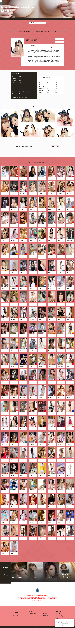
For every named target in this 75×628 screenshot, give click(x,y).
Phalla (40, 288)
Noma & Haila (51, 350)
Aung (12, 256)
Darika (68, 224)
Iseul (2, 256)
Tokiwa (31, 491)
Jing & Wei (13, 240)
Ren (30, 428)
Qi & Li (40, 366)
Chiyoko (12, 491)
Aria (49, 256)
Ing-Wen (22, 240)
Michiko (21, 506)
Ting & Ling (3, 428)
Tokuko (12, 428)
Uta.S (59, 209)
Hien (2, 272)
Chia (12, 224)
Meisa (40, 319)
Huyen (31, 288)
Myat (68, 335)
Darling (21, 350)
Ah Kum (3, 319)
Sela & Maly (22, 397)
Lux (39, 209)
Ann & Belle (60, 193)
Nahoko (68, 475)
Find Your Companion (33, 22)
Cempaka (3, 288)
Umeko (40, 397)
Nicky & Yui (32, 444)
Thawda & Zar (32, 193)
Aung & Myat (51, 335)
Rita (68, 366)
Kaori (49, 444)
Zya (49, 319)
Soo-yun (21, 413)
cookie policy (65, 623)
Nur (58, 350)
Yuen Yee (13, 475)
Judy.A (31, 209)
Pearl (31, 366)
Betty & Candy (23, 193)
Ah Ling (21, 209)
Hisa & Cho (32, 319)
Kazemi (68, 272)
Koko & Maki (60, 413)
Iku (39, 506)
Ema (2, 491)
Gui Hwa (69, 209)
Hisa (49, 413)
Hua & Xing (69, 444)
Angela (68, 428)
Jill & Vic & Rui (70, 240)
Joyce (40, 272)
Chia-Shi (40, 428)
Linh (40, 444)
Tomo (21, 428)
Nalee (31, 475)
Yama (59, 475)
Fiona (59, 240)
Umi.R (31, 335)
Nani (21, 319)
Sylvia (12, 178)
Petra (21, 522)
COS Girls (60, 444)
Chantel (59, 272)
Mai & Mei (13, 319)
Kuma (49, 491)
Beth (12, 553)
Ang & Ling (50, 193)
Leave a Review (55, 146)
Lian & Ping (32, 350)
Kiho (30, 256)
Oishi (59, 522)
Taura (59, 335)
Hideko (2, 224)
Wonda (12, 506)
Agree (63, 625)
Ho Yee (49, 506)
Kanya (12, 444)
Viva (30, 397)
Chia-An (59, 428)
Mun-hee (40, 178)
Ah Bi (68, 319)
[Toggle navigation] (44, 9)
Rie (58, 224)
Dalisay (68, 178)
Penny (2, 522)
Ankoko (49, 428)
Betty (49, 272)
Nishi (21, 272)
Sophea (12, 366)
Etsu (68, 288)
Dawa (2, 350)
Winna (31, 240)
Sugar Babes (41, 413)
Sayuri (21, 491)
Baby (49, 475)
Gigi (58, 506)
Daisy (21, 288)
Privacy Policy (31, 615)
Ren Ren (3, 413)
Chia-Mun (22, 256)
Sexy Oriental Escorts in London (17, 9)
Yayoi (31, 506)
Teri (2, 366)
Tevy (68, 413)
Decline (66, 625)
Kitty (12, 350)
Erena (2, 193)
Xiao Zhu (41, 350)
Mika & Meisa (4, 335)
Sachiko (40, 522)
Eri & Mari (13, 272)
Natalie (68, 397)
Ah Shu (2, 240)
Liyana (40, 475)
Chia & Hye (13, 209)
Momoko (41, 491)
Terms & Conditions (32, 613)
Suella (21, 475)
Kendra (21, 444)
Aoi (2, 506)
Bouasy (59, 256)
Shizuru (59, 491)
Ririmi (49, 224)
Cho (30, 224)
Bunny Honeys (61, 366)
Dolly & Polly (13, 288)
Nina (2, 475)
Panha (49, 522)
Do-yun (59, 178)
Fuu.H (40, 335)
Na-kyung (13, 522)
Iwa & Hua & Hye (41, 257)
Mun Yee (31, 522)
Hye (2, 209)
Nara (59, 288)
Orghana (22, 366)
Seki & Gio (13, 397)
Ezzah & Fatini (51, 209)
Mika (21, 335)
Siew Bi (59, 397)
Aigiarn (31, 272)
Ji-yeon (49, 288)
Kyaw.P (21, 224)
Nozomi (40, 224)
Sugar (59, 319)
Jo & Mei (12, 193)
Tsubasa (12, 335)
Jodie (40, 240)
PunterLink (37, 592)
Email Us (45, 613)
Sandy (68, 506)
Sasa (12, 413)
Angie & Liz (41, 193)
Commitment (16, 612)
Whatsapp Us (46, 615)
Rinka (68, 491)
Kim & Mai (50, 178)
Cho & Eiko (69, 193)
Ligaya (2, 553)
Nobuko (50, 397)
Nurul (68, 350)
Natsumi (69, 522)
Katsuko (31, 178)
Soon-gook (32, 413)
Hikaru (68, 256)
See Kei (3, 397)
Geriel (49, 366)
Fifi (2, 444)
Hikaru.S (3, 178)
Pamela (21, 178)
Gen (49, 240)
